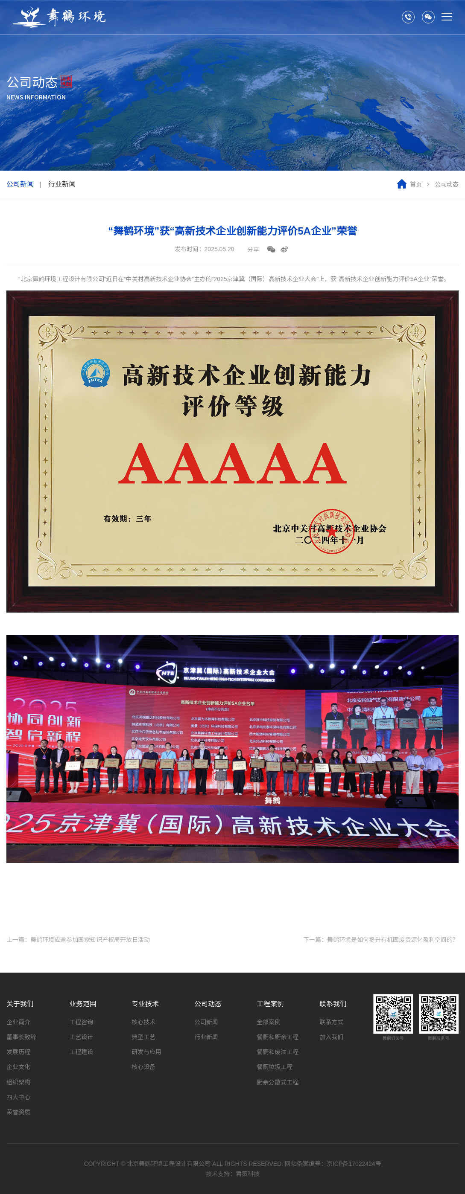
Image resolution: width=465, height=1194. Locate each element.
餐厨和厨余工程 (277, 1037)
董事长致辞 (21, 1037)
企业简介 (18, 1022)
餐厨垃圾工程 (274, 1066)
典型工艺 (143, 1037)
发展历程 (18, 1052)
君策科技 (248, 1174)
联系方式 (331, 1022)
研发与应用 (146, 1052)
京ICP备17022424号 (354, 1163)
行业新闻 (62, 184)
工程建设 (81, 1052)
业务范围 (83, 1004)
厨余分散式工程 (277, 1082)
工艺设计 (81, 1037)
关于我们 (20, 1004)
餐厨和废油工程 (277, 1052)
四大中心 (18, 1097)
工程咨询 (81, 1022)
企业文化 (18, 1066)
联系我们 (333, 1004)
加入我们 (331, 1037)
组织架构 (18, 1082)
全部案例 (269, 1022)
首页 (416, 184)
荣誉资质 (18, 1112)
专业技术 (145, 1004)
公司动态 (208, 1004)
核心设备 (143, 1066)
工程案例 (270, 1004)
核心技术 (143, 1022)
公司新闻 (20, 184)
